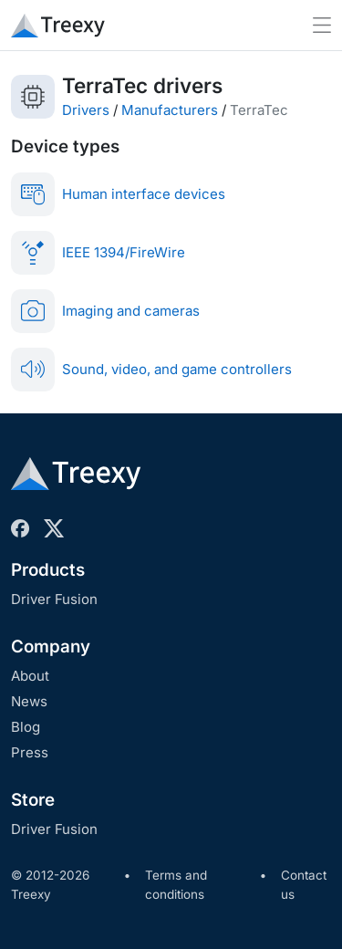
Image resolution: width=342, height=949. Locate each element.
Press (29, 752)
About (30, 675)
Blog (25, 726)
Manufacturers (169, 110)
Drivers (85, 110)
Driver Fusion (54, 599)
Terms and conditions (176, 885)
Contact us (303, 885)
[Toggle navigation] (322, 25)
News (29, 701)
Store (33, 799)
